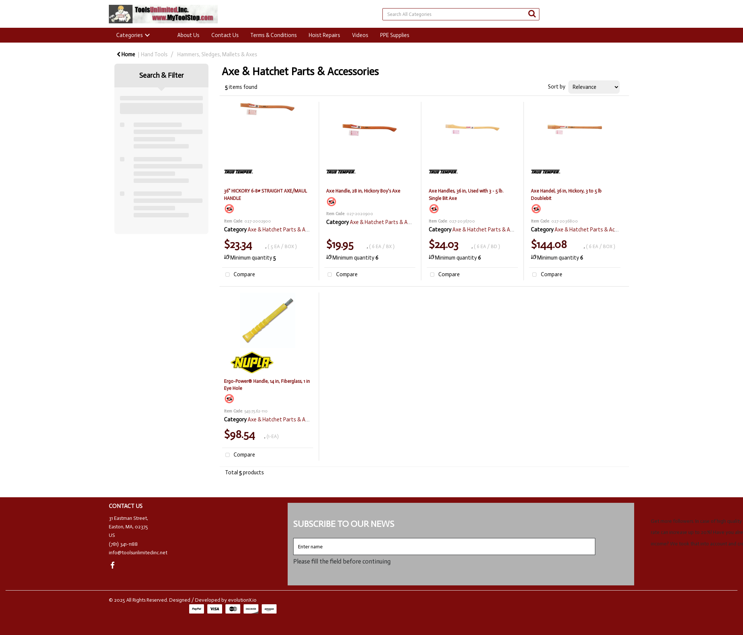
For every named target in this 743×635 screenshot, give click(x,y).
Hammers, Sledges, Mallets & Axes (217, 54)
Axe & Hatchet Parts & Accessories (289, 229)
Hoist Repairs (324, 35)
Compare (238, 275)
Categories (129, 35)
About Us (188, 35)
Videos (360, 35)
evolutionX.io (242, 600)
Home (126, 54)
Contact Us (225, 35)
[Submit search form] (532, 14)
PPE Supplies (394, 35)
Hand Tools (154, 54)
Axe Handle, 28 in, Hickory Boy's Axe (363, 191)
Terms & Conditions (273, 35)
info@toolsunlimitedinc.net (138, 552)
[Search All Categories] (460, 14)
